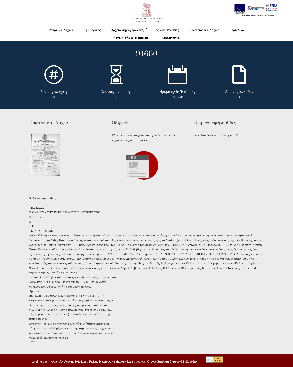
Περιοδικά (236, 30)
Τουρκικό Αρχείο (61, 30)
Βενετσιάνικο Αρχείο (204, 30)
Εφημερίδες (92, 30)
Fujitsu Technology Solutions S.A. (110, 361)
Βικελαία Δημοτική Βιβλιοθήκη (177, 361)
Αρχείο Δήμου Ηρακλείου (132, 38)
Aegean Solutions (75, 361)
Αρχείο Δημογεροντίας (128, 30)
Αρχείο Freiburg (167, 30)
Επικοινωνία (171, 38)
